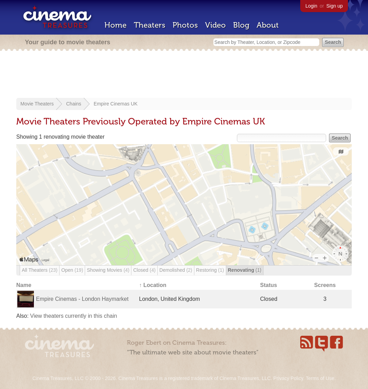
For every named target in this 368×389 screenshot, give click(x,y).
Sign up (334, 6)
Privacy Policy (288, 378)
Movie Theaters (37, 103)
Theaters (149, 25)
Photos (185, 25)
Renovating (244, 270)
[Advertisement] (184, 75)
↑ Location (152, 285)
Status (268, 285)
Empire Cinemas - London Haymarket (82, 299)
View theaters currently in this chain (73, 316)
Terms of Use (320, 378)
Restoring (210, 270)
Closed (144, 270)
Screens (324, 285)
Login (311, 6)
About (268, 25)
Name (23, 285)
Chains (73, 103)
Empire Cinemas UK (116, 103)
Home (115, 25)
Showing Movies (108, 270)
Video (215, 25)
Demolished (175, 270)
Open (72, 270)
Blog (241, 25)
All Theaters (39, 270)
